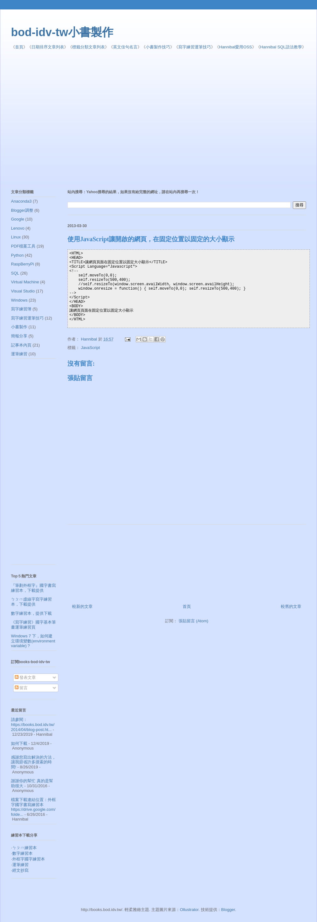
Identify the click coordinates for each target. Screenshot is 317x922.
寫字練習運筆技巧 (194, 47)
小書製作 (19, 327)
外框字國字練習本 (28, 859)
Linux (16, 237)
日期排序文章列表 (47, 47)
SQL (15, 273)
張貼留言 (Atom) (193, 621)
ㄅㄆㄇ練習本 (24, 847)
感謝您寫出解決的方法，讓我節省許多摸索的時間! (33, 762)
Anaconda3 (21, 201)
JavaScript (90, 347)
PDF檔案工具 (23, 246)
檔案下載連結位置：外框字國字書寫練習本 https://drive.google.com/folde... (33, 807)
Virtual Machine (25, 282)
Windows (19, 300)
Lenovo (17, 228)
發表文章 (25, 677)
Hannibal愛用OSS (235, 47)
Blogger (228, 909)
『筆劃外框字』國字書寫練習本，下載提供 (33, 588)
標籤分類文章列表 (88, 47)
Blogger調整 (22, 210)
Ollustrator (189, 909)
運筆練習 (19, 354)
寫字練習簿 (21, 309)
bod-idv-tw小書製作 (62, 32)
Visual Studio (23, 291)
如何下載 (19, 743)
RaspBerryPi (22, 264)
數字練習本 (22, 853)
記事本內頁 (21, 345)
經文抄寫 (20, 870)
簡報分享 (19, 336)
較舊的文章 (291, 606)
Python (17, 255)
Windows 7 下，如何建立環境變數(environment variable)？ (33, 641)
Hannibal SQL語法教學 (281, 47)
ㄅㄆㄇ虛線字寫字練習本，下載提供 (31, 602)
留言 (21, 687)
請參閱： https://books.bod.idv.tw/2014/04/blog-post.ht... (33, 724)
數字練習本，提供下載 (31, 613)
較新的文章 (82, 606)
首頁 (19, 47)
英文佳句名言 (125, 47)
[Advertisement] (60, 120)
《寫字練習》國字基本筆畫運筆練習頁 (33, 625)
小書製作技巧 (158, 47)
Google (17, 219)
